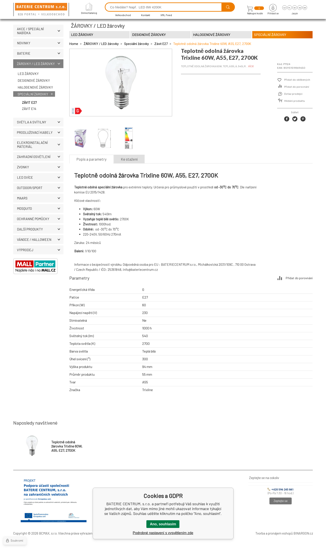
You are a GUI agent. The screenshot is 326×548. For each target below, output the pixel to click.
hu (300, 8)
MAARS (40, 198)
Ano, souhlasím (163, 524)
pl (290, 8)
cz (284, 8)
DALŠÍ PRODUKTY (40, 229)
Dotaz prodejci (293, 93)
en (305, 8)
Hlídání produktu (294, 100)
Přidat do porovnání (296, 86)
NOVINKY (40, 43)
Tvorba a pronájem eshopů (274, 533)
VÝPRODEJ (40, 249)
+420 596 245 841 (281, 489)
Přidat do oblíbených (297, 79)
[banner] (41, 10)
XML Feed (166, 15)
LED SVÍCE (40, 177)
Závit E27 (29, 102)
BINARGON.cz (303, 533)
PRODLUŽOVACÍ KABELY (40, 132)
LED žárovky (28, 74)
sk (295, 8)
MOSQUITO (40, 208)
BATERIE (40, 53)
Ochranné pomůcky (40, 218)
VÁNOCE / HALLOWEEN (40, 239)
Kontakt (145, 15)
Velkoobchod (123, 15)
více (251, 66)
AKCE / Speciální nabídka (40, 31)
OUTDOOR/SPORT (40, 187)
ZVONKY (40, 167)
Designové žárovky (34, 80)
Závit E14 (29, 109)
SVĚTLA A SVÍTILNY (40, 122)
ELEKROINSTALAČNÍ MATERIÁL (40, 144)
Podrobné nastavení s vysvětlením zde (163, 533)
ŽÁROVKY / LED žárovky (40, 63)
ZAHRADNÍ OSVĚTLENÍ (40, 156)
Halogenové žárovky (35, 87)
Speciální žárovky (33, 94)
